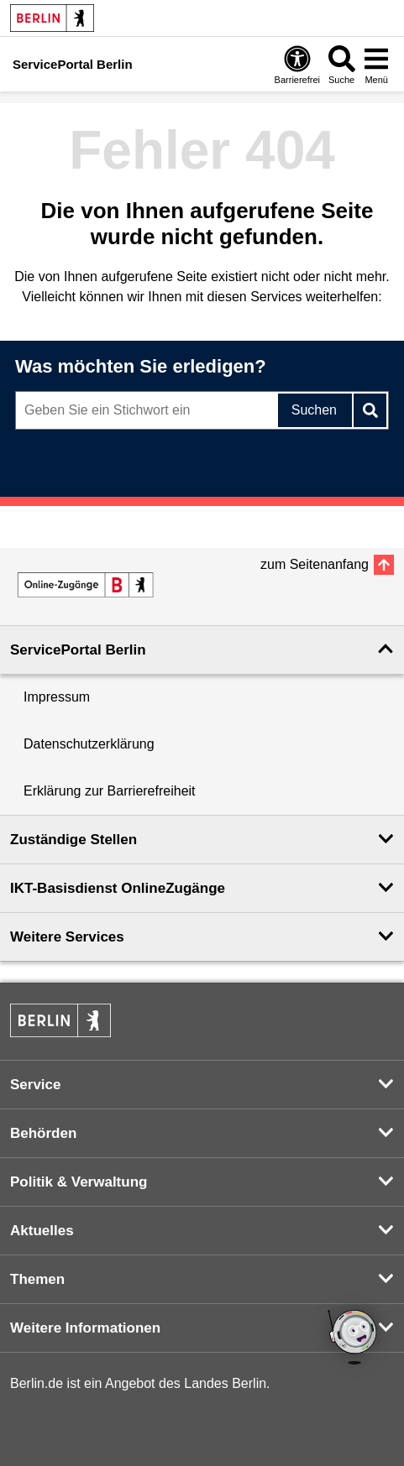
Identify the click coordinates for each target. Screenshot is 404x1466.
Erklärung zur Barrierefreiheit (110, 791)
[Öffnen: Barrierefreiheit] (297, 64)
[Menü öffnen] (376, 64)
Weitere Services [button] (67, 937)
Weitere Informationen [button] (85, 1328)
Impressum (57, 697)
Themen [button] (37, 1279)
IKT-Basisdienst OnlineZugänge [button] (117, 888)
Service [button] (35, 1085)
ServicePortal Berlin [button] (78, 650)
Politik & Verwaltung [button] (78, 1182)
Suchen (314, 410)
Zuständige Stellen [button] (73, 840)
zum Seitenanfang (314, 564)
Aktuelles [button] (42, 1231)
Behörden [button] (43, 1133)
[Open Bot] (354, 1338)
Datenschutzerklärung (89, 744)
